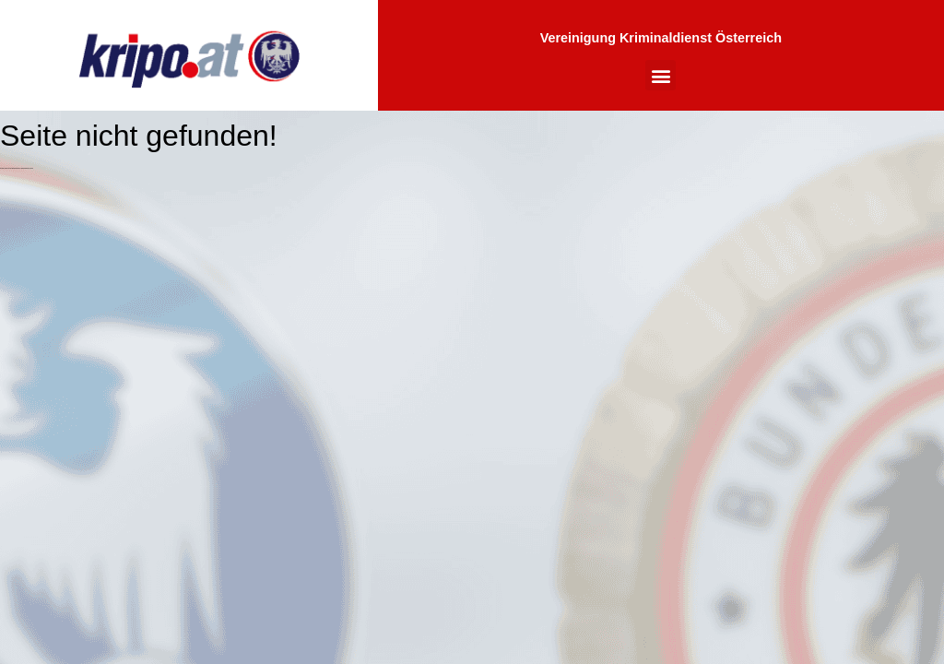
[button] (660, 75)
